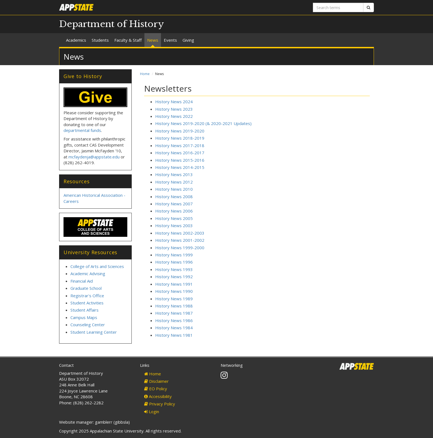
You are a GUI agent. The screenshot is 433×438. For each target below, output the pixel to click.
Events (170, 40)
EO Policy (155, 388)
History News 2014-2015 (179, 167)
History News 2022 (174, 116)
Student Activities (87, 303)
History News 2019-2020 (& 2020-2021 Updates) (203, 123)
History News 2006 (174, 211)
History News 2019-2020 (179, 131)
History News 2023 (174, 109)
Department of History (111, 24)
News (152, 40)
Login (151, 411)
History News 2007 (174, 203)
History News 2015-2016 (179, 160)
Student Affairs (84, 310)
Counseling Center (87, 324)
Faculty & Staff (128, 40)
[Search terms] (338, 7)
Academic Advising (87, 273)
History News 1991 (174, 284)
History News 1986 (174, 320)
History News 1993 (174, 269)
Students (100, 40)
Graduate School (86, 288)
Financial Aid (81, 281)
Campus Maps (83, 317)
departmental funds (82, 130)
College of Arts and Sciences (97, 266)
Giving (188, 40)
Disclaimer (156, 381)
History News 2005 (174, 218)
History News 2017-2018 (179, 145)
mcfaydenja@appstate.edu (94, 157)
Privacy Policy (159, 404)
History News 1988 (174, 306)
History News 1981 (174, 335)
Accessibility (158, 396)
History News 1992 (174, 276)
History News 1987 (174, 313)
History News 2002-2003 (179, 233)
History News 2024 (174, 101)
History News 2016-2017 (179, 152)
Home (145, 73)
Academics (76, 40)
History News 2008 (174, 196)
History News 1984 (174, 327)
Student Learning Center (93, 332)
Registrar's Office (87, 295)
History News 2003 (174, 225)
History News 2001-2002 (179, 240)
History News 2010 (174, 189)
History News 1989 (174, 298)
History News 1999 (174, 255)
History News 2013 (174, 174)
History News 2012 (174, 182)
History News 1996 (174, 262)
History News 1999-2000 (179, 247)
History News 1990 (174, 291)
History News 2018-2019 (179, 138)
